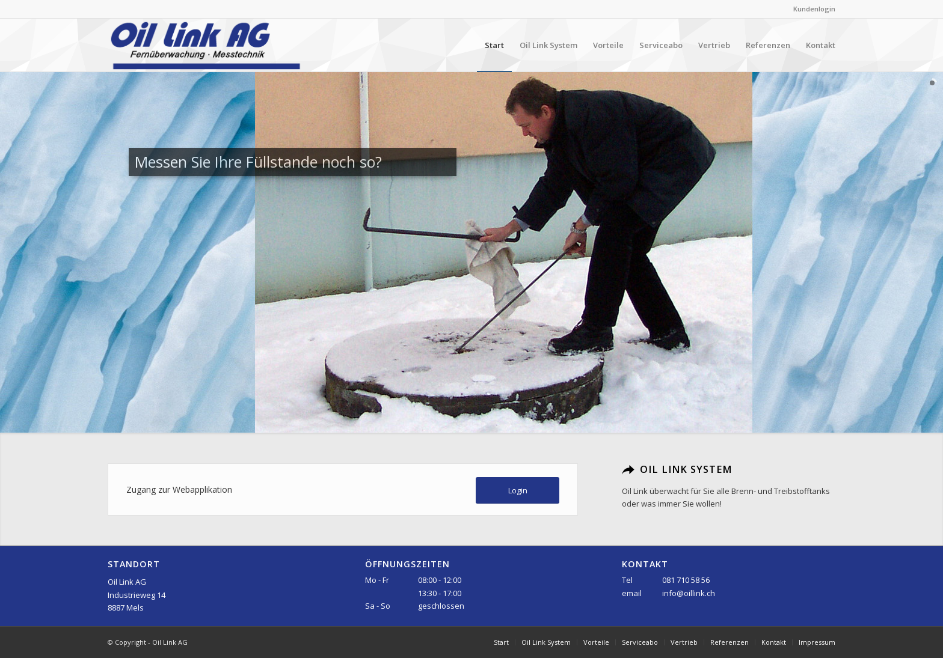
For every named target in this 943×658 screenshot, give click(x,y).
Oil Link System (686, 469)
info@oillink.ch (688, 593)
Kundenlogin (814, 8)
